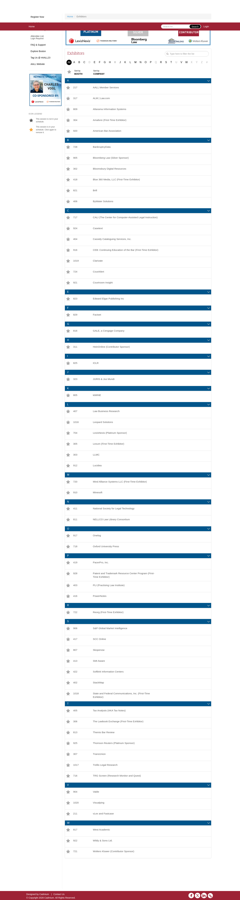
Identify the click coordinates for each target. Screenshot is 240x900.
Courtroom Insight (103, 291)
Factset (97, 324)
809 (75, 110)
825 (75, 374)
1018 (76, 715)
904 (75, 817)
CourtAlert (99, 280)
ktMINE (97, 407)
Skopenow (99, 670)
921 (75, 291)
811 (75, 535)
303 (75, 468)
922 (75, 867)
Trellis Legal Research (106, 789)
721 (75, 878)
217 (75, 87)
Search (195, 26)
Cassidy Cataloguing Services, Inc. (113, 245)
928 (75, 591)
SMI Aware (99, 681)
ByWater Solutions (103, 205)
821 (75, 194)
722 (75, 631)
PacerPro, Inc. (101, 579)
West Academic (102, 856)
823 (75, 308)
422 (75, 692)
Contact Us (58, 894)
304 (75, 121)
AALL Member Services (106, 87)
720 (75, 496)
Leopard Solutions (103, 435)
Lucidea (97, 480)
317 (75, 98)
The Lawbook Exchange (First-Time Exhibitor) (119, 744)
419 (75, 579)
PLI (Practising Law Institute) (109, 603)
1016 (76, 435)
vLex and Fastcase (104, 839)
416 (75, 614)
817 (75, 856)
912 (75, 480)
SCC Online (100, 659)
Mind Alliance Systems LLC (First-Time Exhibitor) (121, 496)
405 (75, 733)
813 (75, 755)
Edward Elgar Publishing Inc (109, 308)
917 (75, 552)
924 (75, 234)
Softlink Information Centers (109, 692)
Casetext (98, 234)
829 (75, 324)
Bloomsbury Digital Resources (110, 171)
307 (75, 778)
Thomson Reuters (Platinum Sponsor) (114, 766)
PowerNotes (100, 614)
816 (75, 341)
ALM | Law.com (102, 98)
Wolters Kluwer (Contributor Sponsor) (114, 878)
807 (75, 670)
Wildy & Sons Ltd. (103, 867)
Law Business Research (107, 423)
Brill (95, 194)
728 (75, 149)
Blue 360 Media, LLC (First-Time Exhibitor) (117, 182)
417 (75, 659)
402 (75, 704)
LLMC (96, 468)
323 (75, 390)
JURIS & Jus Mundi (104, 390)
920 (75, 132)
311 (75, 357)
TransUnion (99, 778)
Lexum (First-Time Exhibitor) (109, 457)
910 (75, 507)
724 (75, 280)
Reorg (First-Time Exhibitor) (109, 631)
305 (75, 457)
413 (75, 681)
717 (75, 221)
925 (75, 766)
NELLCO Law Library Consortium (112, 535)
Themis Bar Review (104, 755)
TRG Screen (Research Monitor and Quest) (118, 800)
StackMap (99, 704)
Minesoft (98, 507)
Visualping (99, 828)
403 (75, 603)
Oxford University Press (106, 563)
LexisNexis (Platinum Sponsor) (110, 446)
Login (206, 26)
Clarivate (98, 269)
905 (75, 160)
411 (75, 524)
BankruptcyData (102, 149)
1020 (76, 828)
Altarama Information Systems (110, 110)
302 (75, 171)
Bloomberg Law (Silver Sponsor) (111, 160)
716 (75, 800)
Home (32, 26)
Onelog (97, 552)
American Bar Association (107, 132)
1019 (76, 269)
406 (75, 205)
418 (75, 182)
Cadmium (44, 894)
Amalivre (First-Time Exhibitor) (110, 121)
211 (75, 839)
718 (75, 563)
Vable (96, 817)
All (69, 62)
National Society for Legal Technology (114, 524)
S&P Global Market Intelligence (111, 647)
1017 (76, 789)
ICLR (96, 374)
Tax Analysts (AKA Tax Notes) (110, 733)
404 (75, 245)
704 (75, 446)
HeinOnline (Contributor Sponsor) (112, 357)
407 (75, 423)
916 (75, 256)
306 (75, 744)
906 (75, 647)
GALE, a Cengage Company (109, 341)
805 (75, 407)
